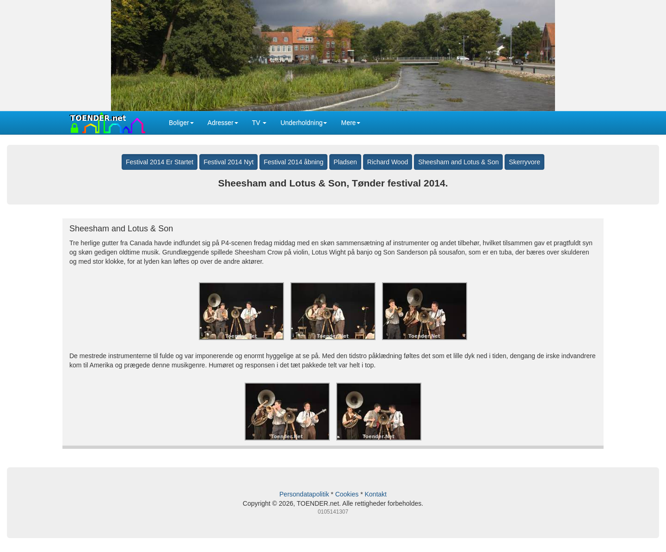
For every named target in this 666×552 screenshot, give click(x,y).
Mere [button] (350, 122)
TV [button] (259, 122)
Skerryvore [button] (524, 162)
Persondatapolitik (304, 494)
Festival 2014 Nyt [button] (228, 162)
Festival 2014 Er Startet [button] (159, 162)
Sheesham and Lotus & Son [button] (458, 162)
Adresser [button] (223, 122)
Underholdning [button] (303, 122)
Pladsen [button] (345, 162)
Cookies (347, 494)
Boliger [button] (181, 122)
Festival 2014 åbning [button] (293, 162)
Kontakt (375, 494)
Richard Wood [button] (387, 162)
